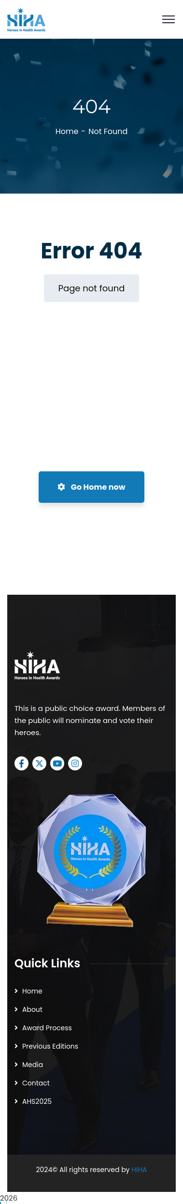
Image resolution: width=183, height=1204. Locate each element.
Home (67, 131)
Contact (36, 1083)
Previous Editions (50, 1046)
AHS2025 (37, 1101)
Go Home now (91, 487)
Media (32, 1064)
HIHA (139, 1169)
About (32, 1009)
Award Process (47, 1028)
